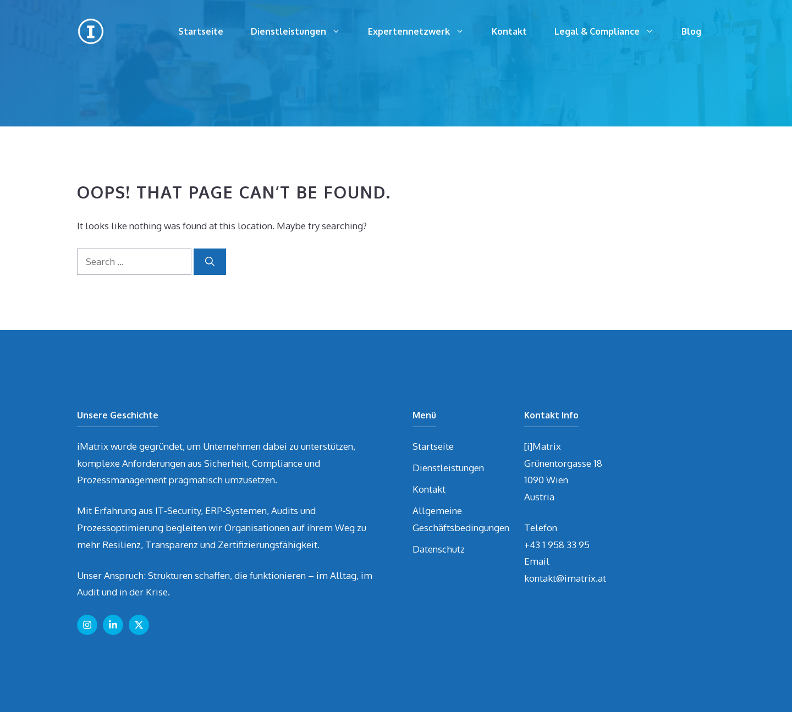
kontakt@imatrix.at (565, 578)
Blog (691, 31)
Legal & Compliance (611, 31)
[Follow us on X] (139, 625)
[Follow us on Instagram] (87, 625)
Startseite (200, 31)
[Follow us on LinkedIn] (113, 625)
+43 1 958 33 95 (557, 544)
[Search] (210, 262)
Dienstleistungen (302, 31)
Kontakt (509, 31)
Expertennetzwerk (423, 31)
